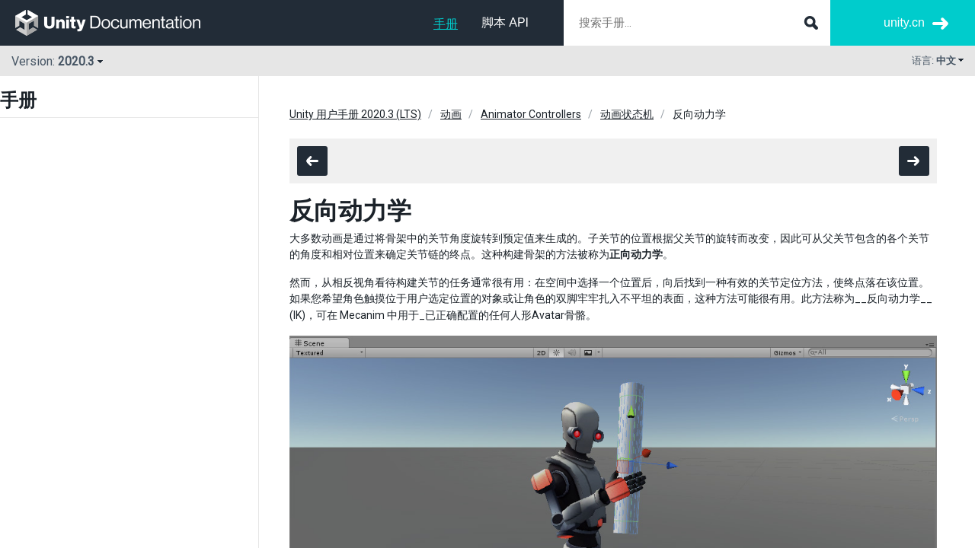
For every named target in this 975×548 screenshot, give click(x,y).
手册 (445, 24)
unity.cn (904, 22)
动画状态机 (627, 114)
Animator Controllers (531, 114)
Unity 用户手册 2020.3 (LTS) (355, 114)
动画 (451, 114)
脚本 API (505, 22)
